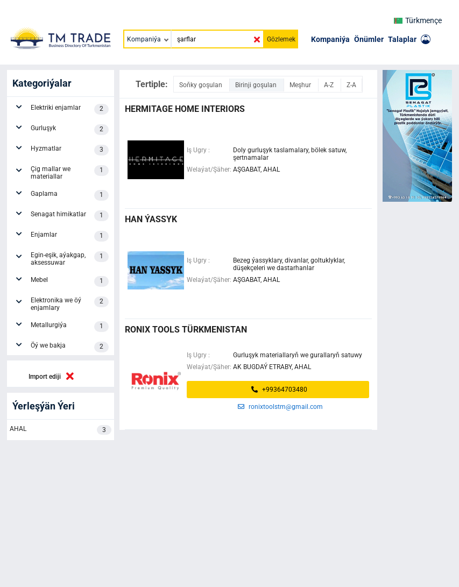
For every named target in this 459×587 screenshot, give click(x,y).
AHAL (60, 430)
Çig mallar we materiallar (70, 172)
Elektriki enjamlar (70, 109)
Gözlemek (281, 39)
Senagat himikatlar (70, 215)
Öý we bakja (70, 347)
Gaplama (70, 195)
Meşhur (301, 85)
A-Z (329, 85)
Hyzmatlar (70, 150)
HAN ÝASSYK (151, 219)
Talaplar (402, 39)
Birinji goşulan (256, 85)
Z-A (351, 85)
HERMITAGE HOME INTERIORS (185, 109)
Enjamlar (70, 236)
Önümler (369, 39)
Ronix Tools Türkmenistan (186, 329)
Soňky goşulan (201, 85)
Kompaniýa (330, 39)
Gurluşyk (70, 129)
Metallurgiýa (70, 326)
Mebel (70, 281)
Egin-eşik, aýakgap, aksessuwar (70, 258)
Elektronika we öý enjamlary (70, 304)
